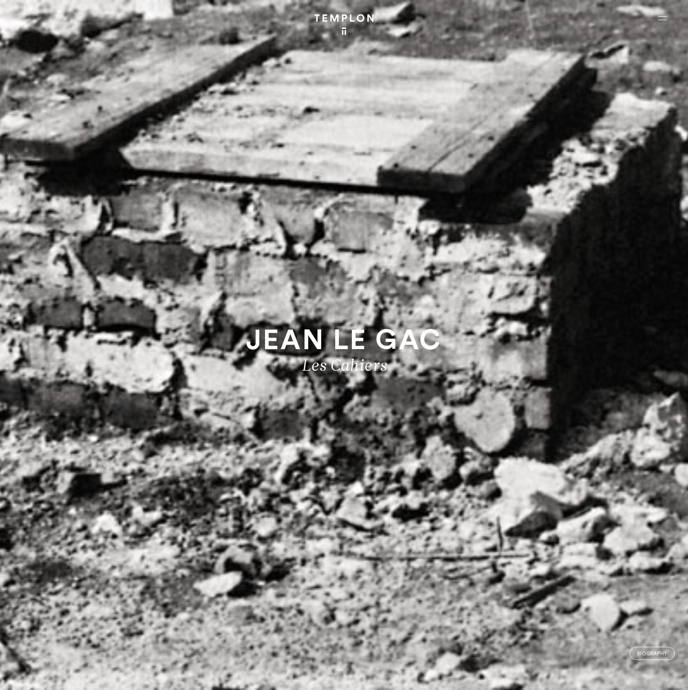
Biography (652, 653)
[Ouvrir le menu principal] (663, 18)
